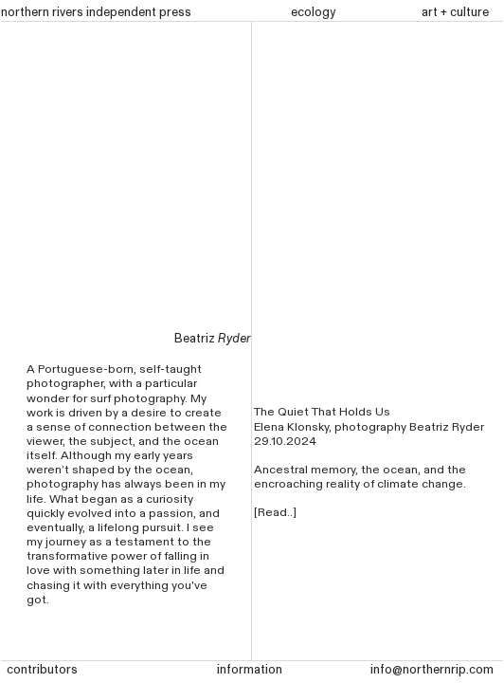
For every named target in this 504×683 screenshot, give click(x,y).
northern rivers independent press (96, 12)
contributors (42, 669)
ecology (313, 12)
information (249, 669)
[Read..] (275, 513)
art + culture (455, 12)
